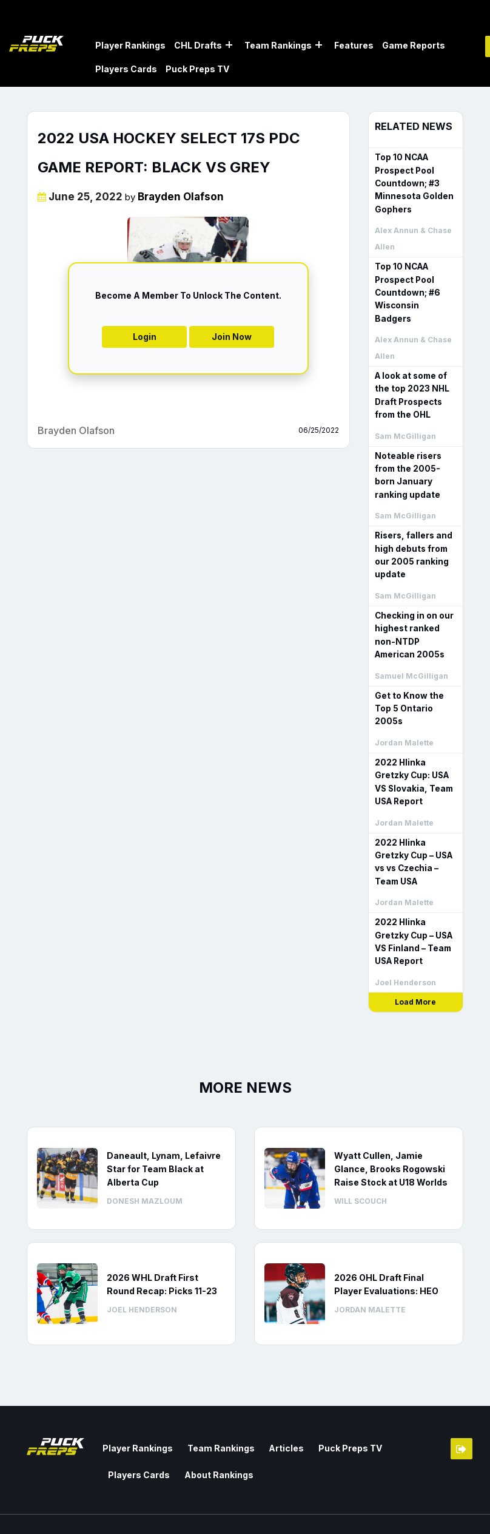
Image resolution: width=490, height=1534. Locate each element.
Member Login (461, 1407)
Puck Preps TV (197, 68)
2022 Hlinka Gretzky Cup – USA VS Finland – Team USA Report (413, 901)
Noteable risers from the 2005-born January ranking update (415, 455)
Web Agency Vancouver (76, 1514)
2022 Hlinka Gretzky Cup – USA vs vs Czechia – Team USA (413, 822)
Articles (276, 1406)
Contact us (332, 1501)
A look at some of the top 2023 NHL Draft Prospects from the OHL (410, 377)
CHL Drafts (198, 44)
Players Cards (126, 68)
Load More (415, 960)
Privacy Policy (435, 1517)
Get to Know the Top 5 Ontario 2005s (415, 678)
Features (354, 44)
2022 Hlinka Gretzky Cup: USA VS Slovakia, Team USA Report (412, 744)
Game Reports (413, 44)
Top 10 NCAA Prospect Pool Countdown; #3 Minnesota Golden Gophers (412, 181)
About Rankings (140, 1432)
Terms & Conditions (424, 1501)
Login (144, 336)
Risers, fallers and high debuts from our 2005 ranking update (412, 534)
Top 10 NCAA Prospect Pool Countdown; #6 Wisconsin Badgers (414, 282)
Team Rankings (278, 44)
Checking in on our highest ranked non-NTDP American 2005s (413, 612)
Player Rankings (130, 44)
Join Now (232, 336)
